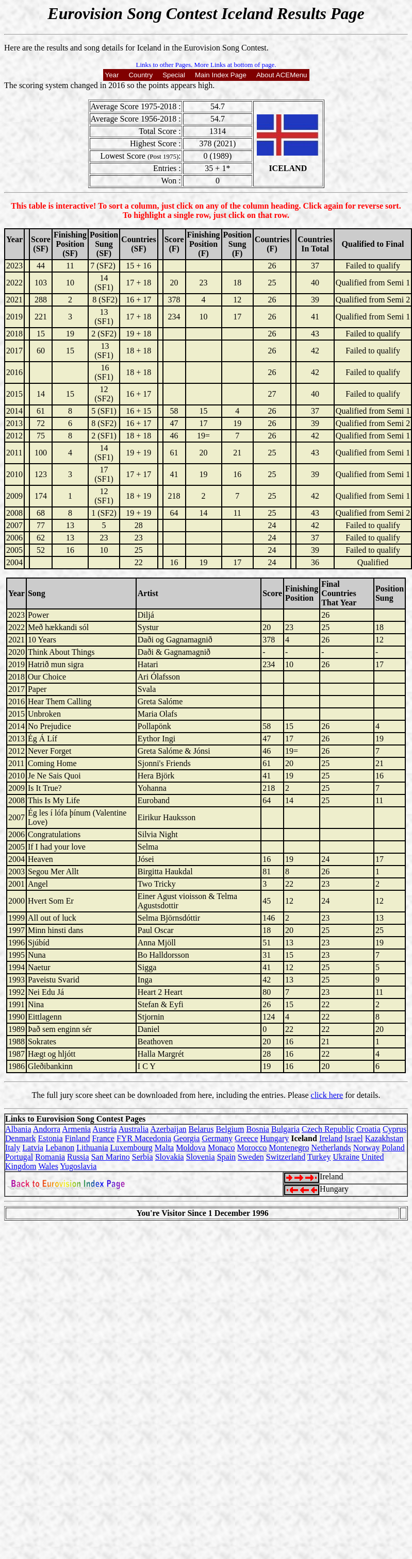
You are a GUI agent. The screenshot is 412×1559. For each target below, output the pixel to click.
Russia (78, 1157)
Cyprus (394, 1129)
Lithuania (92, 1147)
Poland (393, 1147)
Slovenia (200, 1157)
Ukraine (346, 1157)
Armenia (76, 1129)
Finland (77, 1138)
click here (327, 1095)
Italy (12, 1147)
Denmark (20, 1138)
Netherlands (331, 1147)
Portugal (19, 1157)
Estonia (50, 1138)
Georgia (186, 1138)
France (103, 1138)
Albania (18, 1129)
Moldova (191, 1147)
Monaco (221, 1147)
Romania (50, 1157)
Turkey (319, 1157)
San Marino (110, 1157)
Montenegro (289, 1147)
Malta (164, 1147)
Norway (366, 1147)
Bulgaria (285, 1129)
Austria (104, 1129)
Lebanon (59, 1147)
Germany (217, 1138)
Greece (246, 1138)
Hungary (274, 1138)
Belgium (230, 1129)
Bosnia (257, 1129)
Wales (48, 1166)
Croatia (368, 1129)
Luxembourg (131, 1147)
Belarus (201, 1129)
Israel (353, 1138)
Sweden (251, 1157)
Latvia (32, 1147)
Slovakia (169, 1157)
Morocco (252, 1147)
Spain (226, 1157)
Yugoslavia (78, 1166)
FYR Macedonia (144, 1138)
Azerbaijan (168, 1129)
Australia (134, 1129)
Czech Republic (328, 1129)
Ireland (330, 1138)
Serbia (142, 1157)
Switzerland (285, 1157)
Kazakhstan (384, 1138)
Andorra (46, 1129)
